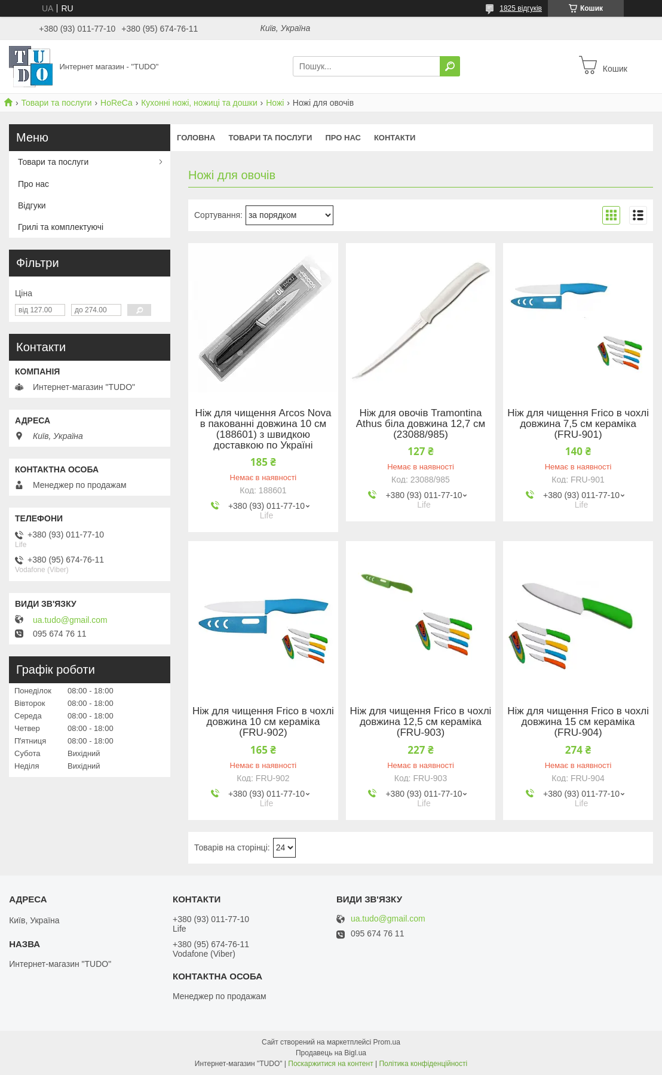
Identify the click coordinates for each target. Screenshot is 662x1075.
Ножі (275, 103)
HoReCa (116, 103)
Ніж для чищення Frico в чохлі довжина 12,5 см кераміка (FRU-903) (421, 722)
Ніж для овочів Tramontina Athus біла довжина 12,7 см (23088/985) (420, 424)
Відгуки (32, 205)
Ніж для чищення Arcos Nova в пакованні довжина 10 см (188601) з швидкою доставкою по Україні (263, 429)
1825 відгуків (520, 8)
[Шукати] (450, 66)
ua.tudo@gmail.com (70, 620)
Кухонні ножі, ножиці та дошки (199, 103)
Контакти (395, 137)
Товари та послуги (56, 103)
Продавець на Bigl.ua (331, 1053)
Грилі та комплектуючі (60, 227)
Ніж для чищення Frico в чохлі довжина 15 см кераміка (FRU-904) (578, 722)
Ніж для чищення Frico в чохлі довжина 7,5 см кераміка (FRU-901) (578, 424)
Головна (196, 137)
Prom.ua (386, 1042)
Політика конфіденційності (423, 1063)
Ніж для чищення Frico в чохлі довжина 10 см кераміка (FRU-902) (263, 722)
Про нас (342, 137)
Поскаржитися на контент (330, 1063)
